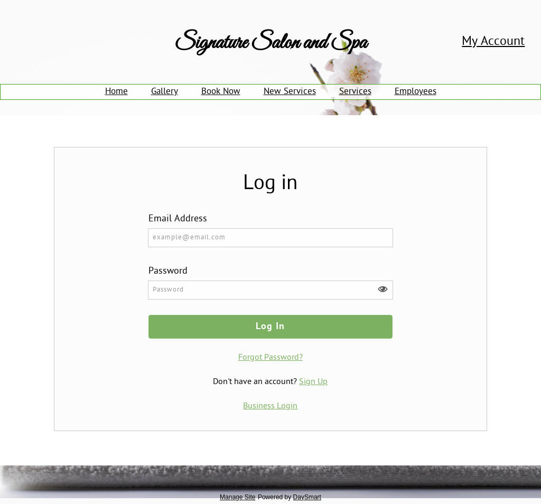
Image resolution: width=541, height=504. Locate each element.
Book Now (220, 92)
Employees (415, 92)
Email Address (177, 219)
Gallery (164, 92)
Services (355, 92)
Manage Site (237, 497)
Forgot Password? (270, 357)
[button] (382, 289)
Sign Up (313, 382)
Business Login (270, 406)
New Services (290, 92)
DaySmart (307, 497)
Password (168, 271)
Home (116, 92)
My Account (493, 42)
